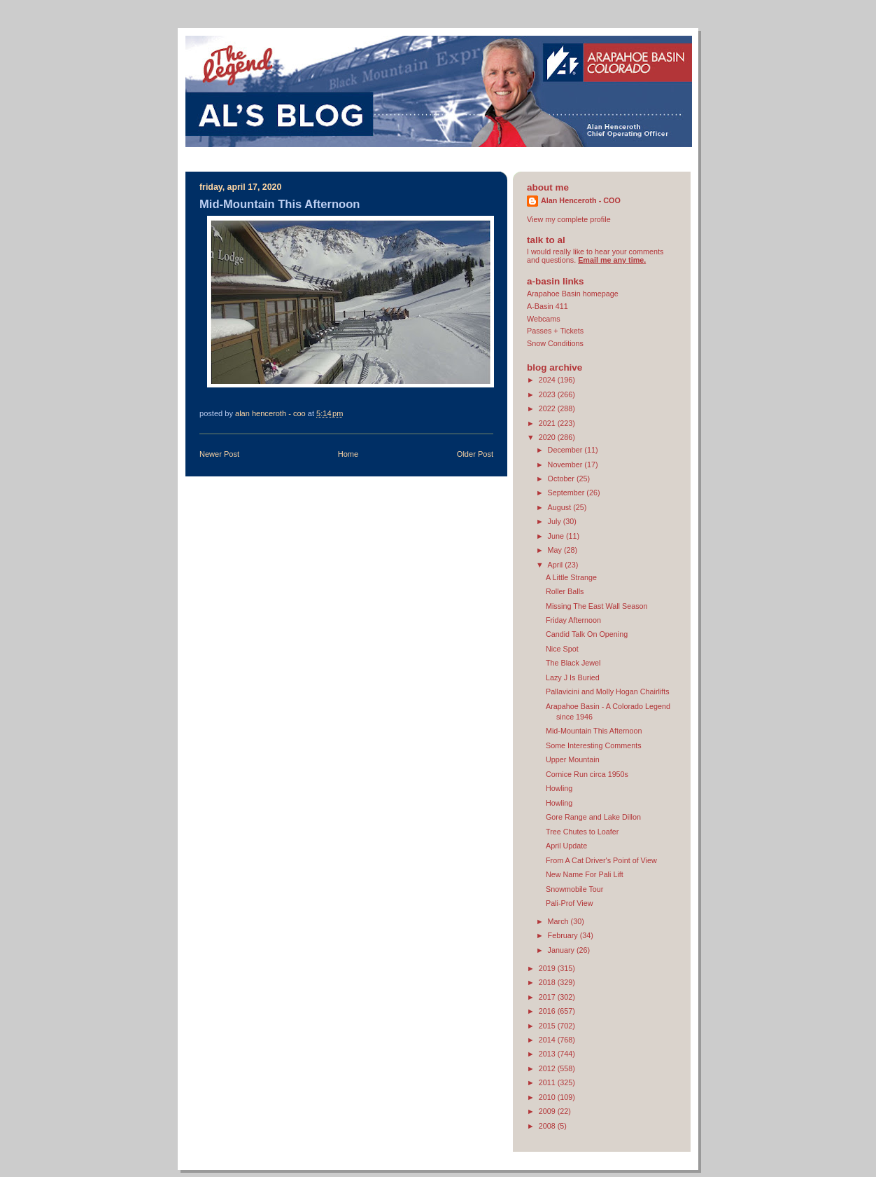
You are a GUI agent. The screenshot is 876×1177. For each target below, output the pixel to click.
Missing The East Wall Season (597, 606)
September (567, 492)
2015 (548, 1025)
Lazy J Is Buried (573, 677)
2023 (548, 394)
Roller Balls (565, 591)
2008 (548, 1126)
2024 (548, 380)
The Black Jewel (573, 663)
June (557, 536)
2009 (548, 1111)
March (559, 921)
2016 (548, 1011)
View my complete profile (569, 219)
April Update (566, 845)
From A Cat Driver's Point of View (601, 860)
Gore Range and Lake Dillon (593, 817)
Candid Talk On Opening (587, 634)
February (564, 935)
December (566, 450)
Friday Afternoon (573, 620)
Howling (559, 788)
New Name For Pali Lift (584, 874)
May (556, 550)
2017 (548, 997)
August (561, 507)
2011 (548, 1082)
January (562, 950)
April (556, 564)
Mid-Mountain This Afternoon (594, 731)
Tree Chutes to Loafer (582, 831)
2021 (548, 423)
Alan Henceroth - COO (581, 200)
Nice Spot (562, 649)
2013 (548, 1053)
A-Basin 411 (547, 306)
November (566, 464)
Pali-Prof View (569, 903)
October (562, 478)
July (555, 521)
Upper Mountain (573, 759)
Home (348, 454)
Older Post (475, 454)
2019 (548, 968)
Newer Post (219, 454)
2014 (548, 1039)
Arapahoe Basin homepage (573, 293)
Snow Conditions (555, 343)
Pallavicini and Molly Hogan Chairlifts (608, 691)
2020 (548, 437)
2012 (548, 1068)
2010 (548, 1097)
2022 (548, 408)
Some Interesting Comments (594, 745)
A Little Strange (571, 577)
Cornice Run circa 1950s (587, 774)
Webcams (543, 319)
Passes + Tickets (555, 330)
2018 (548, 982)
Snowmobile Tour (575, 889)
